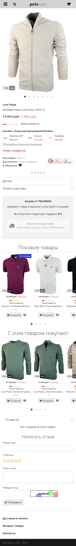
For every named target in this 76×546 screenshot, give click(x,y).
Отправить (13, 502)
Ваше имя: (10, 442)
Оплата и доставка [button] (38, 189)
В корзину (14, 315)
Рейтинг (9, 455)
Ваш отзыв (10, 468)
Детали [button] (38, 181)
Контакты (9, 533)
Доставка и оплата (15, 518)
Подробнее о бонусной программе (22, 144)
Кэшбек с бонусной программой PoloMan (28, 131)
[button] (25, 96)
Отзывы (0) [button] (39, 420)
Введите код (11, 487)
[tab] (38, 181)
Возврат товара (13, 525)
